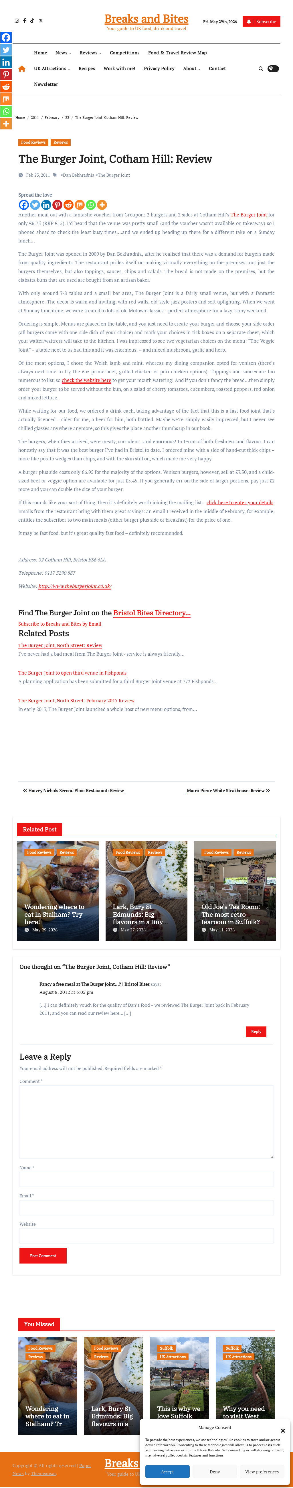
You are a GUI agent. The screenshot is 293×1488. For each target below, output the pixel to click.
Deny (215, 1472)
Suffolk (166, 1346)
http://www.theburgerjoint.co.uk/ (74, 586)
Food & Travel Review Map (177, 53)
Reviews (89, 53)
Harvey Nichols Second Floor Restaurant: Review (73, 790)
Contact (217, 68)
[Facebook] (24, 205)
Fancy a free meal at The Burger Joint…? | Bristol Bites (94, 982)
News (62, 53)
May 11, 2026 (222, 930)
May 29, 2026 (45, 930)
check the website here (86, 380)
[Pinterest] (57, 205)
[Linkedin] (46, 205)
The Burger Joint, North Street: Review (60, 645)
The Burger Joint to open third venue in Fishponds (72, 672)
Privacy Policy (159, 68)
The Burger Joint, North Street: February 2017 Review (76, 700)
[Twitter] (35, 205)
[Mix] (80, 205)
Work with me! (119, 68)
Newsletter (46, 84)
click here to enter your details (240, 502)
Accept (167, 1472)
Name (26, 1166)
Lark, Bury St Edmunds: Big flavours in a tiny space (138, 917)
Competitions (125, 53)
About (190, 68)
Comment (31, 1080)
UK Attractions (51, 68)
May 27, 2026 (133, 930)
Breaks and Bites (146, 18)
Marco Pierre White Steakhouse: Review (228, 790)
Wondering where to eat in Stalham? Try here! (54, 914)
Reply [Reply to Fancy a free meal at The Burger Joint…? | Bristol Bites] (256, 1030)
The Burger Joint (114, 175)
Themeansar (43, 1474)
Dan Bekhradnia (78, 175)
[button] (280, 1427)
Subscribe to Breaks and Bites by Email (59, 623)
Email (26, 1194)
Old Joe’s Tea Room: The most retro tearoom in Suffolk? (230, 914)
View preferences (262, 1472)
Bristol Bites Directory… (152, 612)
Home (40, 53)
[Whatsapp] (91, 205)
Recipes (87, 68)
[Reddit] (69, 205)
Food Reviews (33, 142)
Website (27, 1222)
